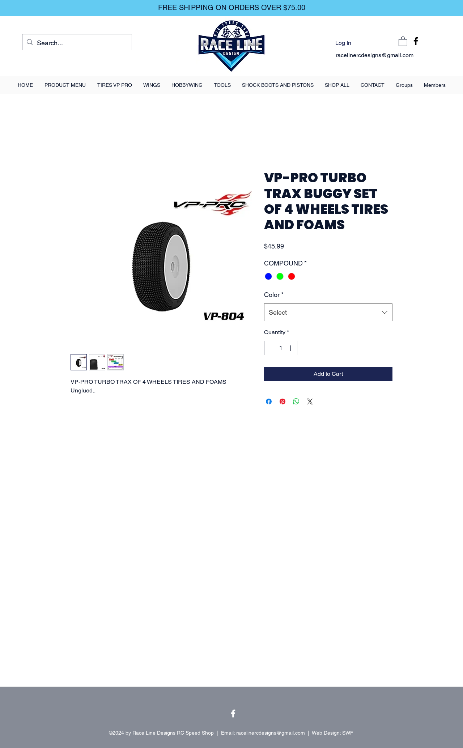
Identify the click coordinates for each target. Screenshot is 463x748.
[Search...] (76, 43)
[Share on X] (310, 401)
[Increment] (291, 348)
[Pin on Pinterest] (282, 401)
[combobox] (328, 312)
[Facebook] (416, 41)
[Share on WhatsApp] (296, 401)
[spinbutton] (280, 348)
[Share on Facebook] (268, 401)
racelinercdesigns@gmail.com (374, 55)
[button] (403, 41)
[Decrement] (270, 348)
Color (274, 294)
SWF (347, 733)
